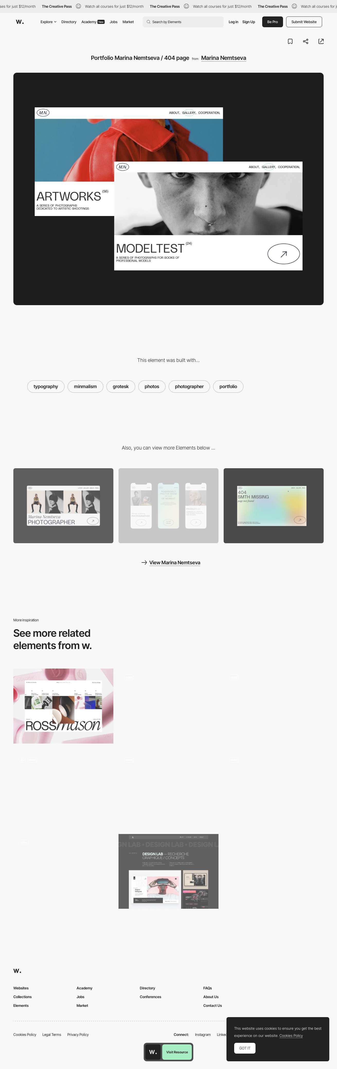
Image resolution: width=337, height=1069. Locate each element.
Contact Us (212, 1005)
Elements (21, 1005)
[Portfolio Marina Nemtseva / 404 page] (274, 505)
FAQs (207, 988)
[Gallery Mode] (63, 871)
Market (128, 22)
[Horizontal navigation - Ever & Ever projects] (168, 787)
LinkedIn (223, 1034)
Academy (93, 22)
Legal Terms (51, 1034)
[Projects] (63, 706)
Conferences (150, 997)
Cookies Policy (24, 1034)
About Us (210, 997)
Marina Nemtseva (223, 58)
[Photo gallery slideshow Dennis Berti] (274, 704)
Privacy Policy (78, 1034)
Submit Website (304, 22)
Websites (21, 988)
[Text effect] (274, 787)
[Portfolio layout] (63, 788)
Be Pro (272, 22)
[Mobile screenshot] (168, 505)
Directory (68, 22)
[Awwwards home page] (153, 1052)
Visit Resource (177, 1052)
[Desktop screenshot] (63, 505)
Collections (22, 997)
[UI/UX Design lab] (168, 871)
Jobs (113, 22)
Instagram (203, 1034)
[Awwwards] (20, 22)
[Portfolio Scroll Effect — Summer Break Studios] (168, 706)
